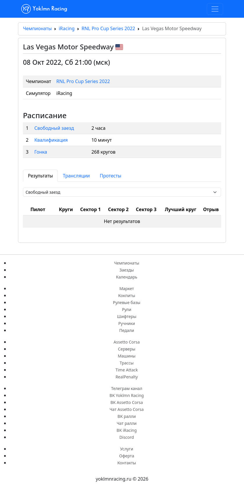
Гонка (40, 152)
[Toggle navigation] (215, 9)
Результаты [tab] (40, 175)
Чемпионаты (37, 28)
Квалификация (51, 140)
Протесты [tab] (110, 175)
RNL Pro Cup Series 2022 (108, 28)
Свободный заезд (54, 128)
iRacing (67, 28)
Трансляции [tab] (76, 175)
